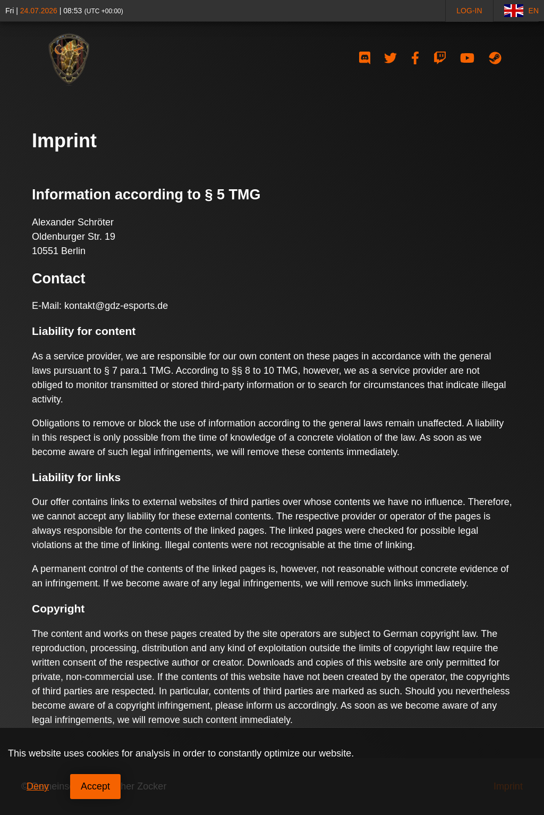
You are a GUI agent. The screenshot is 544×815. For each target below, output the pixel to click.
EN (521, 10)
